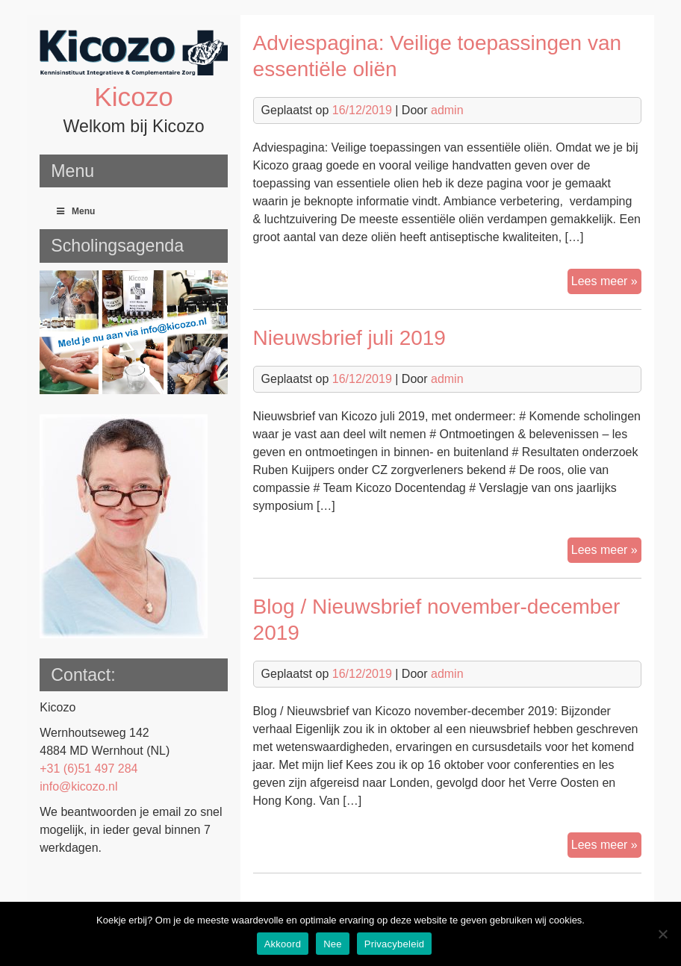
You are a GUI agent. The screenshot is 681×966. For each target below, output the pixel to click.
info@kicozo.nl (78, 786)
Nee (332, 944)
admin (447, 110)
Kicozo (133, 96)
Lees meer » (606, 283)
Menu (75, 211)
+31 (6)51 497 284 (88, 768)
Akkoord (282, 944)
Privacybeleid (394, 944)
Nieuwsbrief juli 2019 (349, 337)
